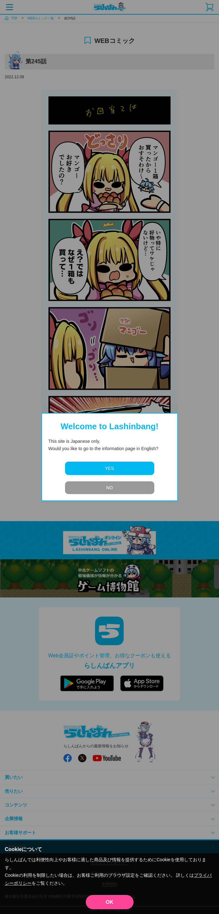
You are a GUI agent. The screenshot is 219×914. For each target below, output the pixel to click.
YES (109, 468)
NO (109, 487)
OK (109, 902)
